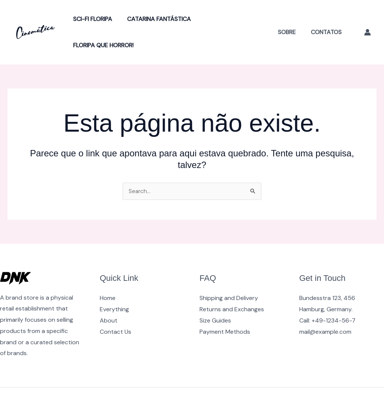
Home (108, 272)
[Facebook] (316, 380)
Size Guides (215, 294)
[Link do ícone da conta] (367, 19)
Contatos (327, 19)
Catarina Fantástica (154, 19)
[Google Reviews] (380, 380)
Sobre (291, 19)
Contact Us (115, 306)
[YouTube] (332, 380)
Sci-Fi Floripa (91, 19)
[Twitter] (348, 380)
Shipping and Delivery (229, 272)
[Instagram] (364, 380)
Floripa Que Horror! (228, 19)
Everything (114, 283)
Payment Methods (225, 306)
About (108, 294)
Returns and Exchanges (232, 283)
